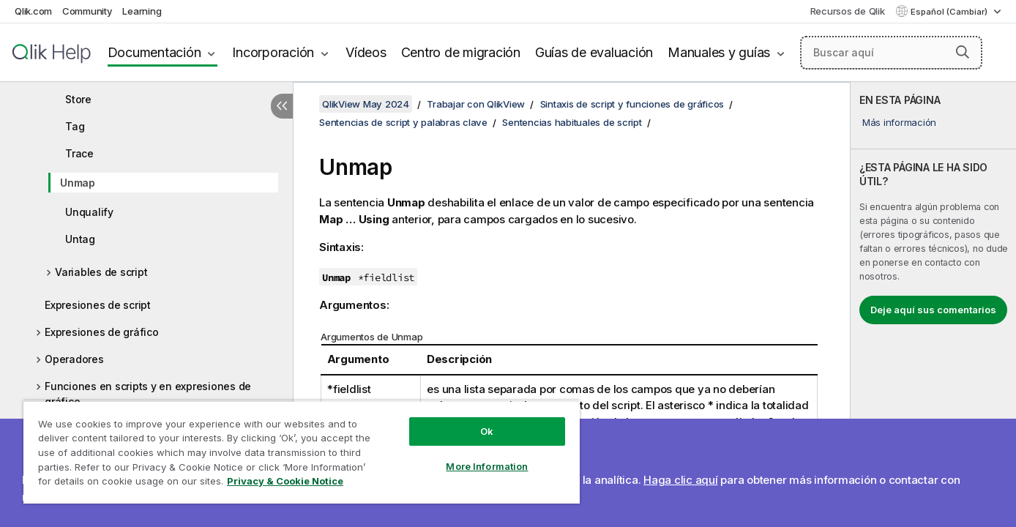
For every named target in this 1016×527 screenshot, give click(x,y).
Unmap (77, 182)
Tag (74, 126)
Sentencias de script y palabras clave (403, 122)
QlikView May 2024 (365, 104)
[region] (301, 452)
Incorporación (273, 52)
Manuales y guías (719, 52)
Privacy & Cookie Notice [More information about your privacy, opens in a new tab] (285, 481)
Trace (79, 153)
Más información (899, 122)
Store (78, 99)
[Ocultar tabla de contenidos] (282, 106)
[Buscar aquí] (891, 52)
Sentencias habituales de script (571, 122)
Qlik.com (33, 11)
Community (87, 11)
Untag (80, 239)
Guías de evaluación (594, 52)
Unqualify (89, 212)
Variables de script (101, 272)
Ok (486, 431)
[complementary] (933, 304)
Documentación (154, 52)
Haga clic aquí (680, 480)
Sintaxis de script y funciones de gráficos (632, 104)
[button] (963, 52)
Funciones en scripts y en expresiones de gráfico (148, 394)
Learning (141, 11)
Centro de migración (460, 52)
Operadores (74, 359)
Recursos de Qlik (847, 11)
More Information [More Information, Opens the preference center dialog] (487, 466)
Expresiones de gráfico (102, 332)
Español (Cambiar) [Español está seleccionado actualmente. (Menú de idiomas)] (950, 12)
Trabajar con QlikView (476, 104)
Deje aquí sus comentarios (933, 309)
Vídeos (365, 52)
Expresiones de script (98, 305)
